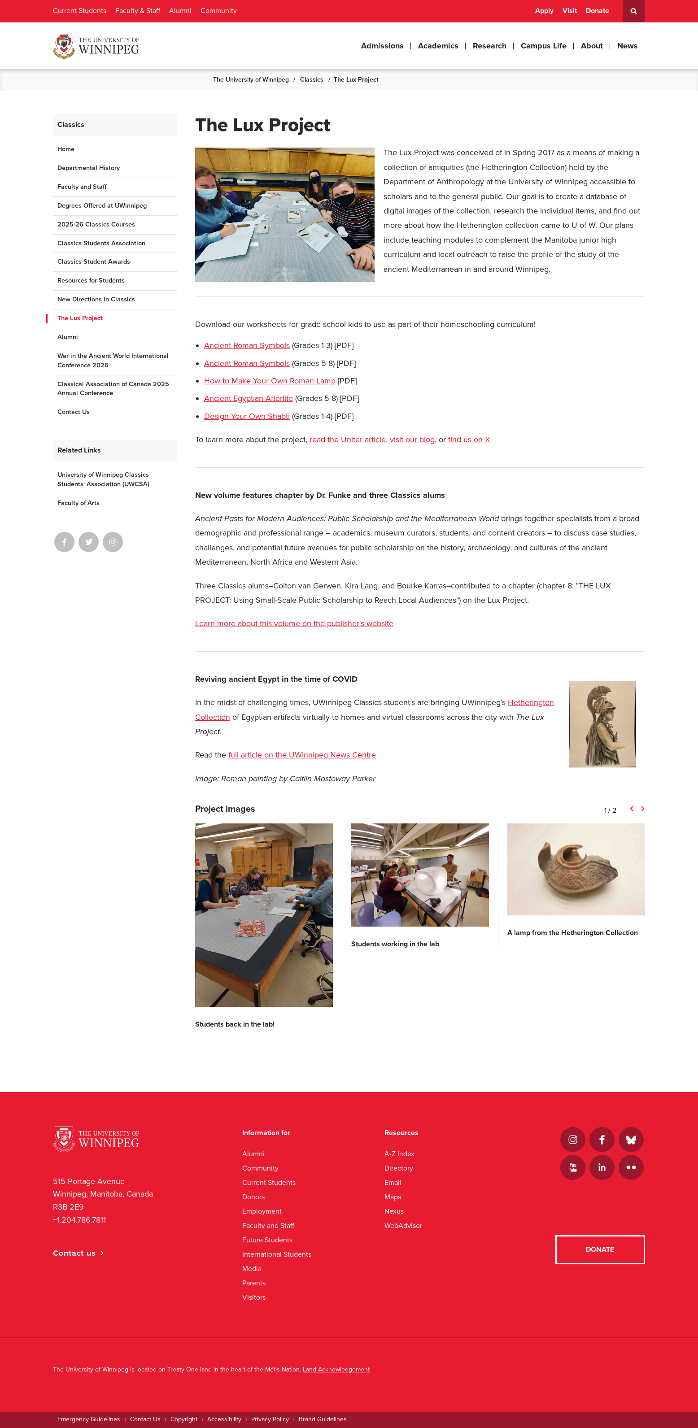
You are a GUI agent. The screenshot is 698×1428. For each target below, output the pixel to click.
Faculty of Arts (78, 503)
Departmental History (88, 168)
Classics (311, 79)
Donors (253, 1197)
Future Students (267, 1240)
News (627, 46)
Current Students (79, 10)
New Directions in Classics (96, 299)
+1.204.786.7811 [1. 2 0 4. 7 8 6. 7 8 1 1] (79, 1220)
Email (392, 1182)
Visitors (254, 1297)
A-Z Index (399, 1153)
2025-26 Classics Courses (96, 224)
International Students (276, 1254)
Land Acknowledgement (336, 1369)
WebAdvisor (403, 1225)
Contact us (74, 1253)
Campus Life (544, 46)
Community (219, 10)
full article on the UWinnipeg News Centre (302, 755)
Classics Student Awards (93, 262)
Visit (570, 10)
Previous (631, 808)
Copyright (183, 1419)
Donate (597, 10)
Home (65, 149)
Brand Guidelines (323, 1419)
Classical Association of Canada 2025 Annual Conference (113, 388)
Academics (438, 46)
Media (252, 1268)
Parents (254, 1283)
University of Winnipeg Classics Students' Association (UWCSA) (103, 479)
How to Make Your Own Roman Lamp (270, 381)
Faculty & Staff (137, 10)
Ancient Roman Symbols (247, 345)
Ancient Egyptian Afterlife (248, 398)
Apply (544, 10)
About (592, 46)
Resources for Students (91, 280)
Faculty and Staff (82, 187)
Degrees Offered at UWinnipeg (102, 205)
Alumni (180, 10)
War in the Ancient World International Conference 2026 (113, 360)
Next (643, 808)
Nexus (394, 1211)
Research (489, 46)
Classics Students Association (101, 243)
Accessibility (224, 1419)
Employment (262, 1211)
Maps (392, 1197)
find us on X (469, 439)
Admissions (382, 46)
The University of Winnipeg (251, 79)
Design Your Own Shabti (247, 416)
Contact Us (73, 412)
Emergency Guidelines (88, 1419)
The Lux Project (80, 318)
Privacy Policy (270, 1419)
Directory (398, 1168)
